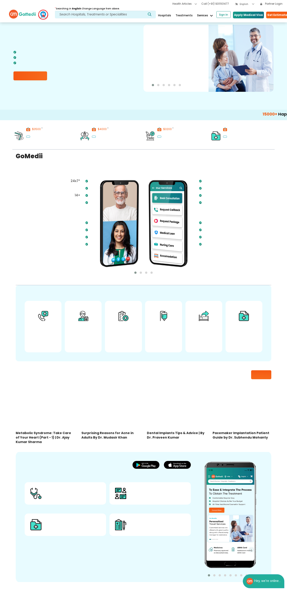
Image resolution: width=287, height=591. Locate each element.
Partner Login (271, 4)
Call (215, 4)
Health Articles (184, 4)
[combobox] (247, 4)
